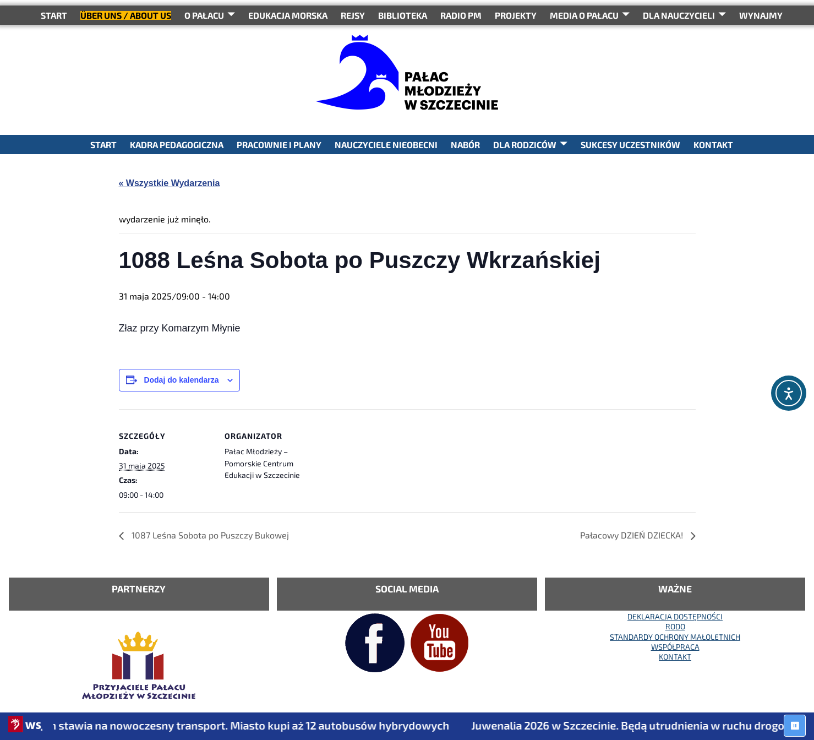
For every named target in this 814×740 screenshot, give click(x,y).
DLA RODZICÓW (524, 144)
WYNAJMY (761, 15)
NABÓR (465, 144)
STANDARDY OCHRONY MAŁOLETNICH (675, 636)
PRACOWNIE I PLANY (279, 144)
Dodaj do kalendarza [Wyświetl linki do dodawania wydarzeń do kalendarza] (181, 380)
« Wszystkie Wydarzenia (169, 183)
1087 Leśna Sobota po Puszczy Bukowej (209, 535)
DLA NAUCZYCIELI (679, 15)
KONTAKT (713, 144)
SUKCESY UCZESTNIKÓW (630, 144)
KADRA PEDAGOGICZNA (176, 144)
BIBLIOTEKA (402, 15)
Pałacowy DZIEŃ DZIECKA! (632, 535)
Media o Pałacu (584, 15)
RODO (675, 626)
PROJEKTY (516, 15)
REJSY (353, 15)
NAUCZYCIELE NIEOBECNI (386, 144)
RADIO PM (461, 15)
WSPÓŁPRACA (675, 646)
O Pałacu (204, 15)
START (54, 15)
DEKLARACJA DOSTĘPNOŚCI (675, 616)
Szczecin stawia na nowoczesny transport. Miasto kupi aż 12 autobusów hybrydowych (238, 725)
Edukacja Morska (287, 15)
